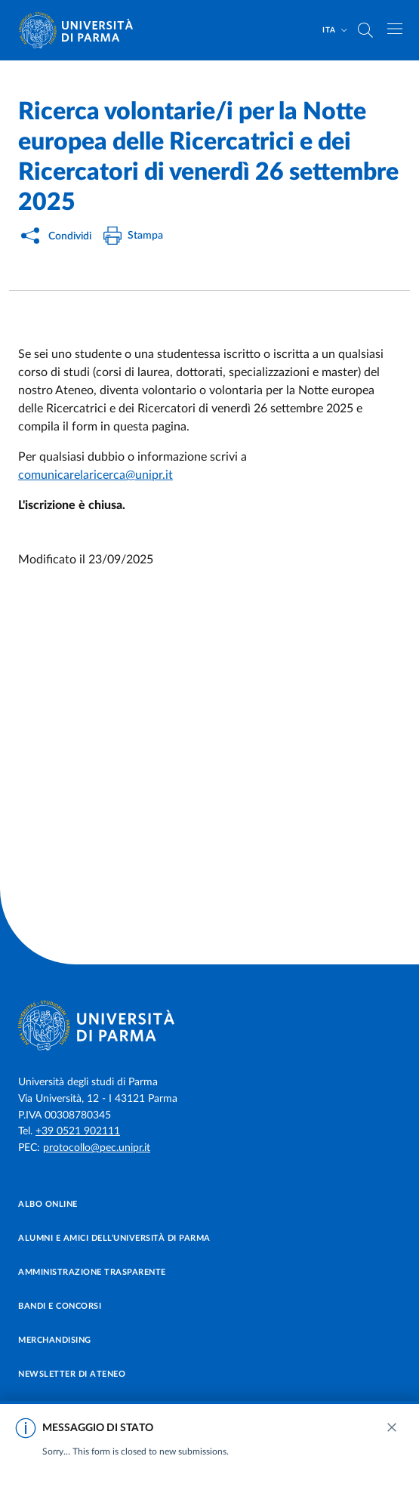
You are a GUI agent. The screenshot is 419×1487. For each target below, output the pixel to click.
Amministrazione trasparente (92, 1272)
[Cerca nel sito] (365, 30)
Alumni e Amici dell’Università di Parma (114, 1238)
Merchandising (54, 1340)
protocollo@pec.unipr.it (96, 1148)
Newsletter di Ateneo (71, 1374)
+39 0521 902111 (77, 1131)
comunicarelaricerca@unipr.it (95, 475)
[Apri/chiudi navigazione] (395, 29)
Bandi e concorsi (59, 1306)
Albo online (48, 1204)
